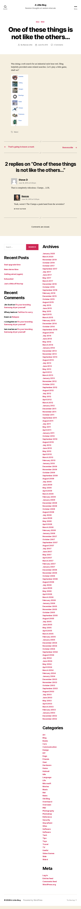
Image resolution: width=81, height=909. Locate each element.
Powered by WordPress (33, 903)
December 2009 (50, 470)
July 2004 (47, 661)
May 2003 (47, 704)
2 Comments (59, 46)
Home (45, 771)
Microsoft (47, 787)
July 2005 (47, 625)
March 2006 (48, 600)
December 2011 (49, 412)
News (45, 799)
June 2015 (47, 311)
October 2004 (49, 652)
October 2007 (49, 543)
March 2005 (48, 637)
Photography (48, 814)
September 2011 (50, 421)
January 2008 (49, 536)
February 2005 (49, 640)
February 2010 (49, 463)
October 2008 (49, 512)
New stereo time (11, 272)
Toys (45, 844)
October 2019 (49, 266)
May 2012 (47, 400)
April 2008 (47, 527)
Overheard (47, 805)
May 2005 (47, 631)
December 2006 (50, 573)
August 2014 (48, 336)
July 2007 (47, 552)
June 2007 (47, 555)
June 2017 (47, 278)
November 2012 (50, 384)
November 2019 (50, 263)
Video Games (48, 856)
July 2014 (47, 339)
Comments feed (50, 885)
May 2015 (47, 314)
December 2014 (50, 327)
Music (45, 793)
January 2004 (49, 679)
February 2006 (49, 603)
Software (47, 832)
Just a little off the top (13, 287)
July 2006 (47, 588)
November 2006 (50, 576)
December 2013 (50, 354)
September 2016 (50, 293)
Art (44, 738)
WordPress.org (49, 888)
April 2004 (47, 670)
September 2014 (50, 333)
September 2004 (50, 655)
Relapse (15, 320)
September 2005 (50, 619)
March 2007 (48, 564)
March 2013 (48, 378)
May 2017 (47, 281)
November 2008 (50, 509)
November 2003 (50, 685)
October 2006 (49, 579)
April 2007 (47, 561)
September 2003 (50, 692)
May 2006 (47, 594)
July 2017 (47, 275)
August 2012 (48, 394)
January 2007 (49, 570)
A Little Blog (40, 5)
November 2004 (50, 649)
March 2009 (48, 497)
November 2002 (50, 722)
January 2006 (49, 606)
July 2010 (47, 448)
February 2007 (49, 567)
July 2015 (47, 308)
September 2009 (50, 479)
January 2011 (48, 436)
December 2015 (50, 299)
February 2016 (49, 296)
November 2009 (50, 473)
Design (46, 753)
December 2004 (50, 646)
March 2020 (48, 260)
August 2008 (48, 515)
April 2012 (47, 403)
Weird (16, 133)
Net (44, 796)
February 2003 (49, 713)
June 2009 (47, 488)
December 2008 (50, 506)
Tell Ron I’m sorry (25, 315)
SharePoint (47, 826)
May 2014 (47, 345)
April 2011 (47, 433)
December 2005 (50, 609)
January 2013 (49, 381)
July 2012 (47, 397)
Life (44, 783)
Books (45, 744)
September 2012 (50, 390)
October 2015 (49, 302)
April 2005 (47, 634)
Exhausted (8, 282)
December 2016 (50, 287)
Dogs (45, 759)
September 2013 (50, 360)
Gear (45, 765)
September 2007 (50, 546)
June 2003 (47, 701)
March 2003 (48, 710)
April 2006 (47, 597)
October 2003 (49, 689)
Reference (47, 820)
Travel (45, 847)
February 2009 (49, 500)
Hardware (47, 768)
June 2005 (47, 628)
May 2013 (47, 372)
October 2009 (49, 476)
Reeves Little (27, 46)
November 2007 (50, 539)
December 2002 (50, 719)
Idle (37, 22)
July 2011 (47, 427)
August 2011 (48, 424)
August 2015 (48, 305)
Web (43, 22)
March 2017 (48, 284)
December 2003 (50, 682)
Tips (44, 841)
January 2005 (49, 643)
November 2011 (49, 415)
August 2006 (48, 585)
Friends (46, 762)
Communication (50, 750)
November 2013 (50, 357)
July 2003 (47, 698)
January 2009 (49, 503)
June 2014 (47, 342)
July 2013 (47, 366)
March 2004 (48, 673)
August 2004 (48, 658)
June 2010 (47, 451)
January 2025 (49, 257)
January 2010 (49, 466)
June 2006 (47, 591)
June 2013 (47, 369)
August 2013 (48, 363)
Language (47, 780)
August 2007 (48, 549)
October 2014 (49, 330)
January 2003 (49, 716)
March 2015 (48, 321)
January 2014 (49, 351)
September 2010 (50, 442)
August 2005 (48, 622)
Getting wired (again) (13, 277)
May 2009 (47, 491)
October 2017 (49, 269)
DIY (44, 756)
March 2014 (48, 348)
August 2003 (48, 695)
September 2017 (50, 272)
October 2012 (49, 387)
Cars (45, 747)
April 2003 (47, 707)
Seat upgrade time (12, 268)
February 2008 (49, 533)
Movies (46, 790)
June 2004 (47, 664)
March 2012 (48, 406)
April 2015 (47, 317)
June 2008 (47, 521)
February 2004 (49, 676)
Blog (44, 741)
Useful (45, 853)
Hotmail (46, 774)
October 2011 (48, 418)
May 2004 (47, 667)
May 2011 (47, 430)
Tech (45, 838)
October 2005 (49, 616)
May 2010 (47, 454)
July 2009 (47, 485)
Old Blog (46, 802)
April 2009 (47, 494)
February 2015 (49, 324)
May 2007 (47, 558)
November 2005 (50, 612)
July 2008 (47, 518)
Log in (45, 878)
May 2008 (47, 524)
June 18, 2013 (43, 46)
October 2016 (49, 290)
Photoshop (47, 817)
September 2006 (50, 582)
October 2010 (49, 439)
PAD (44, 811)
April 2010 (47, 457)
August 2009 (48, 482)
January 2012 (49, 409)
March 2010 (48, 460)
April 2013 (47, 375)
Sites (45, 829)
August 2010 (48, 445)
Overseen (47, 808)
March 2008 (48, 530)
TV (44, 850)
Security (46, 823)
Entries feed (48, 882)
